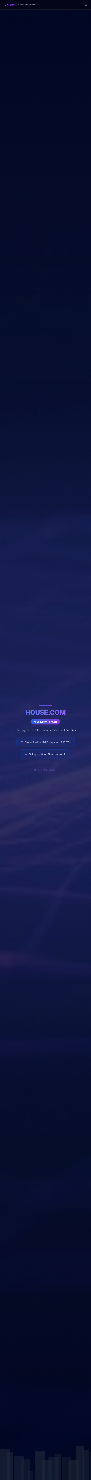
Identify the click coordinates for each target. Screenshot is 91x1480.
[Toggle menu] (86, 5)
